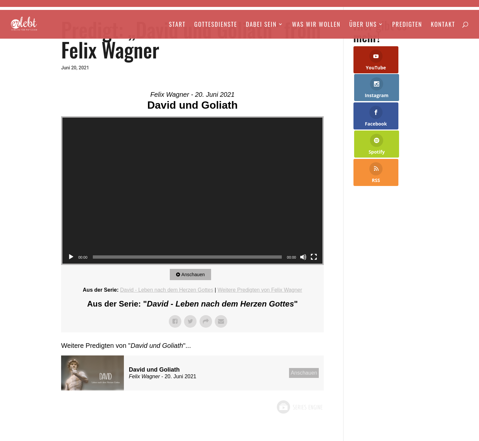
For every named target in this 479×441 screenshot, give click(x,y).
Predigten (407, 25)
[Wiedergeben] (71, 257)
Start (177, 25)
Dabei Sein (261, 25)
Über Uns (363, 25)
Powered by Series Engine (299, 407)
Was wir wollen (316, 25)
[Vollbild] (314, 257)
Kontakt (443, 25)
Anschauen (194, 274)
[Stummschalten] (303, 257)
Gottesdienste (215, 25)
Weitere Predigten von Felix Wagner (259, 290)
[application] (192, 191)
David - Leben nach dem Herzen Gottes (166, 290)
